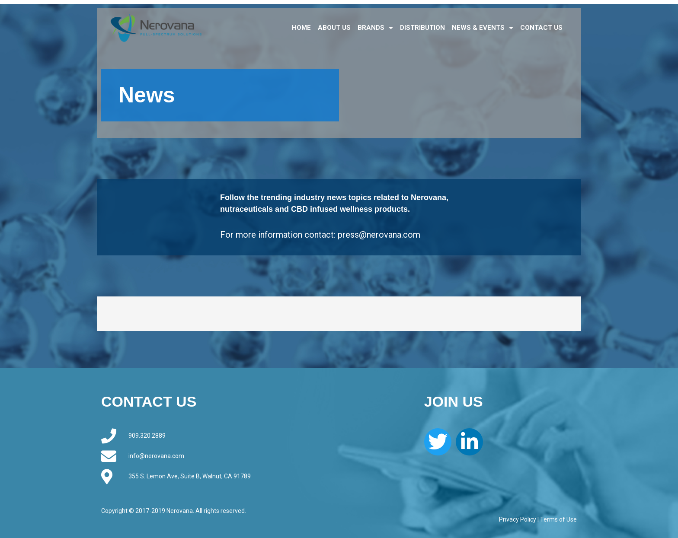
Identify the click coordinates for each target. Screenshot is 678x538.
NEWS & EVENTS (482, 28)
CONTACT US (541, 28)
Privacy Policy (517, 519)
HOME (301, 28)
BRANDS (375, 28)
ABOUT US (334, 28)
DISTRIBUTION (422, 28)
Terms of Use (558, 519)
